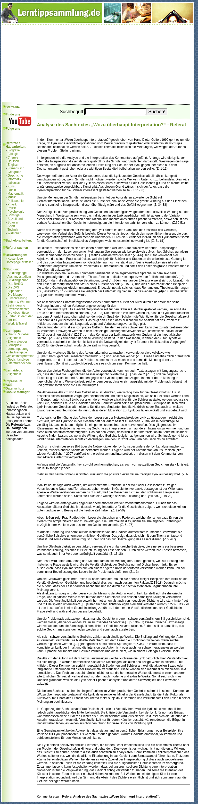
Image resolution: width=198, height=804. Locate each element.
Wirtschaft (14, 233)
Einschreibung (17, 298)
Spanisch (13, 222)
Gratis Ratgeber (18, 334)
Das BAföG (15, 284)
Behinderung (16, 305)
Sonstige (13, 215)
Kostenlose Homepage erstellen (19, 260)
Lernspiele (14, 345)
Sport (11, 226)
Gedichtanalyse (18, 359)
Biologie (13, 154)
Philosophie (15, 201)
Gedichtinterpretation (20, 356)
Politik (11, 208)
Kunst (11, 186)
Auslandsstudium (19, 276)
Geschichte (15, 175)
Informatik (14, 179)
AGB (9, 385)
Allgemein (14, 338)
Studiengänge (17, 273)
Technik (12, 229)
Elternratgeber (17, 341)
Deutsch (13, 161)
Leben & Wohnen (19, 302)
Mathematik (15, 193)
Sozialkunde (15, 219)
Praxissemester (18, 309)
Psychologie (15, 211)
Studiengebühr (17, 280)
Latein (11, 190)
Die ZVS (13, 287)
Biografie (13, 150)
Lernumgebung (17, 349)
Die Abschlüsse (18, 312)
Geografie (14, 172)
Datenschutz (15, 388)
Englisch (13, 165)
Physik (11, 204)
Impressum (14, 381)
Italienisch (14, 183)
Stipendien (14, 291)
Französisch (15, 168)
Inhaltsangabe (17, 352)
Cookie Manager (18, 392)
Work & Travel (17, 323)
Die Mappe (14, 294)
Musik (11, 197)
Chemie (12, 157)
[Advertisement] (97, 63)
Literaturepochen (19, 363)
